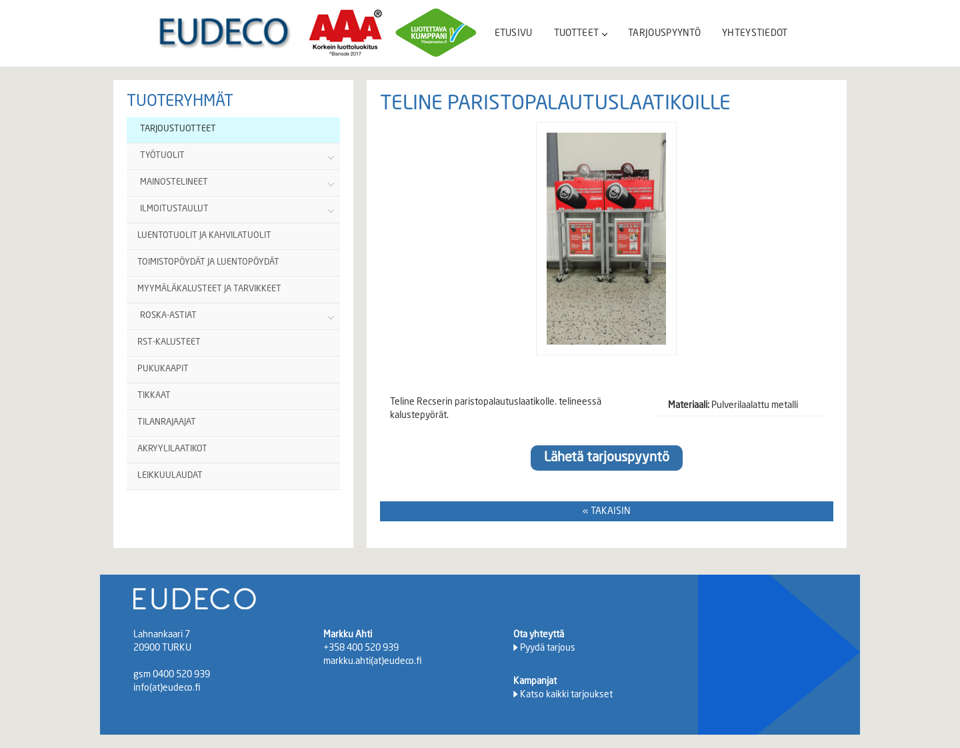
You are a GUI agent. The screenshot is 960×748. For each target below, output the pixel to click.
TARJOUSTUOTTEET (178, 129)
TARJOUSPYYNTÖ (664, 33)
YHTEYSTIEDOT (755, 33)
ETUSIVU (514, 33)
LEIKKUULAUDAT (170, 475)
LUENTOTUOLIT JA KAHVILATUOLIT (204, 235)
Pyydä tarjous (547, 648)
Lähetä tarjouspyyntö (606, 458)
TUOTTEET (580, 33)
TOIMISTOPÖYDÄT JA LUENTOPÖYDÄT (208, 262)
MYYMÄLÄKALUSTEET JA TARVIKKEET (209, 289)
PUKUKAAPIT (163, 369)
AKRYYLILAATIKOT (172, 449)
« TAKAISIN (607, 511)
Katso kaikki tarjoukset (566, 694)
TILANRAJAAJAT (166, 422)
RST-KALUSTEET (169, 342)
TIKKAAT (154, 395)
